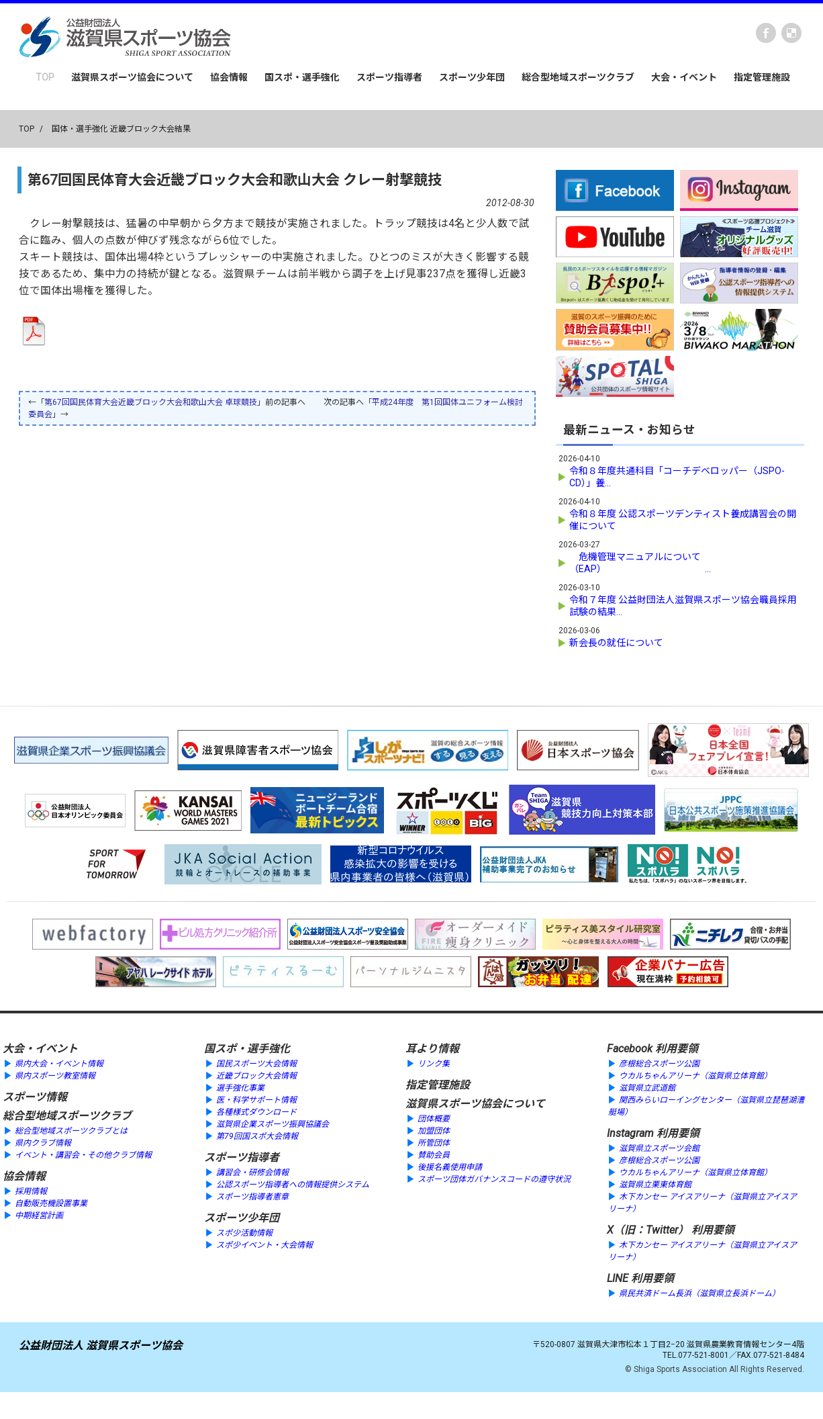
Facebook (766, 33)
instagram (791, 33)
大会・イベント (684, 77)
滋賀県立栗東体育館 (655, 1184)
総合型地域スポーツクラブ (578, 77)
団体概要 (434, 1119)
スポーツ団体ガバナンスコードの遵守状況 (494, 1179)
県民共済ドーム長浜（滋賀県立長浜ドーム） (699, 1293)
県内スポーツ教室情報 (55, 1076)
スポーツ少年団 (472, 77)
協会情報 (229, 77)
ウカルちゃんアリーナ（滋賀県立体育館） (695, 1076)
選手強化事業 (240, 1088)
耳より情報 (432, 1048)
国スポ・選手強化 (302, 77)
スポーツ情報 (35, 1097)
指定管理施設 (762, 77)
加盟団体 (434, 1131)
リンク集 (434, 1063)
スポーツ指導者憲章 (252, 1196)
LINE (617, 1278)
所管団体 (434, 1143)
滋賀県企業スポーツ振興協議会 (272, 1124)
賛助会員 (434, 1155)
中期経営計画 (39, 1215)
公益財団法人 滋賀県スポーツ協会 (101, 1345)
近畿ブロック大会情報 (256, 1076)
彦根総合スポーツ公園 (659, 1063)
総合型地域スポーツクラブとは (71, 1131)
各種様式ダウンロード (256, 1112)
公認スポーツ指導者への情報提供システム (292, 1184)
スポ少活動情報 (244, 1233)
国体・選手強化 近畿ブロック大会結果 (121, 129)
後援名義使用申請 (450, 1167)
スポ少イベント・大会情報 (264, 1245)
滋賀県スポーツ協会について (132, 77)
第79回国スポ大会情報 (257, 1136)
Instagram (630, 1133)
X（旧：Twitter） (648, 1230)
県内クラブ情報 (43, 1143)
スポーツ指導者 (389, 77)
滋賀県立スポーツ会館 (659, 1148)
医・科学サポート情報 (256, 1100)
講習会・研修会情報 (252, 1172)
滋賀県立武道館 (647, 1088)
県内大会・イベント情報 (59, 1063)
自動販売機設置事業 (51, 1203)
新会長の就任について (616, 642)
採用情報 (31, 1191)
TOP (45, 77)
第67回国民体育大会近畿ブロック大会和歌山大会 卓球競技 (150, 402)
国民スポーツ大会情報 (256, 1063)
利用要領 (676, 1048)
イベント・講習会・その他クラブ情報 (83, 1155)
